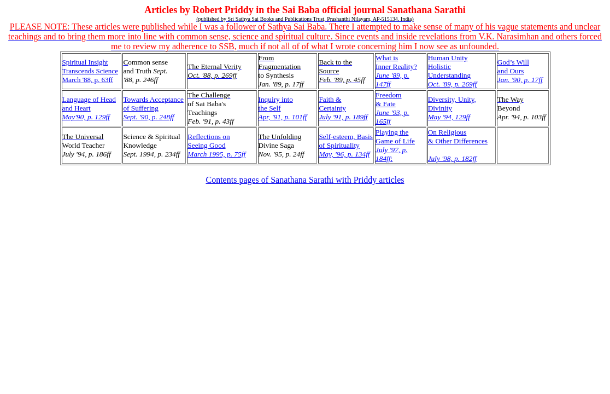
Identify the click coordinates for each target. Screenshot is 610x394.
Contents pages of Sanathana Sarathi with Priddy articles (305, 179)
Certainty (332, 108)
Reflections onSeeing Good (216, 145)
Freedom (388, 95)
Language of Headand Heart (89, 108)
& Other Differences (458, 141)
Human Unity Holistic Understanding (452, 71)
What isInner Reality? (396, 71)
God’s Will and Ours (520, 71)
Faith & (330, 99)
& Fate (386, 104)
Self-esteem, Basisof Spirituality (345, 145)
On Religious (447, 132)
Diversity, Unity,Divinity (452, 108)
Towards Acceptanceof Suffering (153, 108)
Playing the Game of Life (395, 145)
